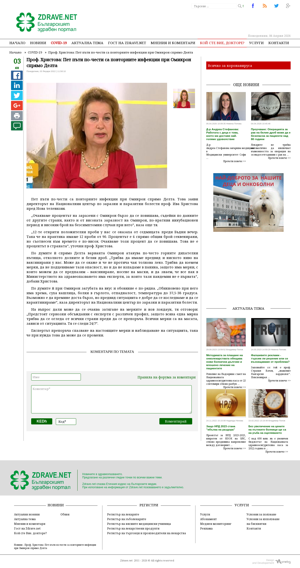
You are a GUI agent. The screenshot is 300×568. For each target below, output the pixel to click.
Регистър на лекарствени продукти (133, 528)
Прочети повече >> (234, 161)
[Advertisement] (205, 21)
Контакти (278, 42)
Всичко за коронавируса (230, 65)
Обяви (64, 514)
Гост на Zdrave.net (27, 528)
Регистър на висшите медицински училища (139, 524)
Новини (38, 42)
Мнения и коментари (173, 42)
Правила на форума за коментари (167, 377)
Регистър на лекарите (123, 514)
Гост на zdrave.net (127, 42)
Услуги (256, 42)
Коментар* (111, 399)
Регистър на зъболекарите (126, 519)
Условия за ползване (261, 514)
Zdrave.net (126, 560)
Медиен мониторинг (215, 524)
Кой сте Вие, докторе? (222, 42)
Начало (17, 42)
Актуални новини (27, 514)
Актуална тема (87, 42)
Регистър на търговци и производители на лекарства (146, 533)
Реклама (206, 528)
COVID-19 (59, 42)
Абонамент (208, 519)
